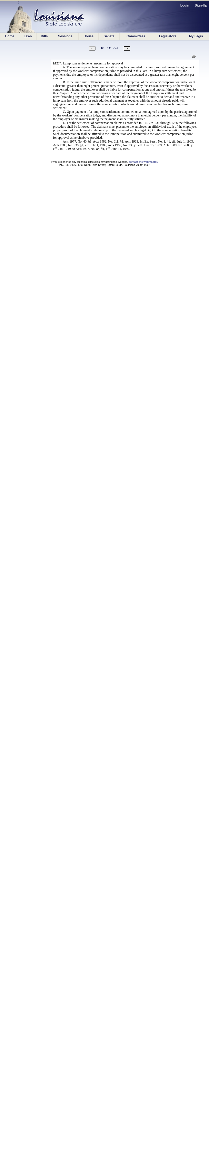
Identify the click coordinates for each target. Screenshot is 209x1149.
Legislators (167, 36)
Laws (28, 36)
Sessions (65, 36)
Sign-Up (201, 5)
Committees (136, 36)
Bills (44, 36)
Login (184, 5)
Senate (109, 36)
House (88, 36)
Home (9, 36)
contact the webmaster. (143, 161)
